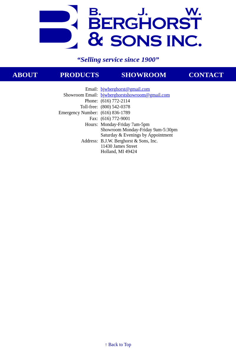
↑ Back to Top (118, 344)
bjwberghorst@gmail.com (125, 89)
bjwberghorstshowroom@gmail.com (135, 94)
